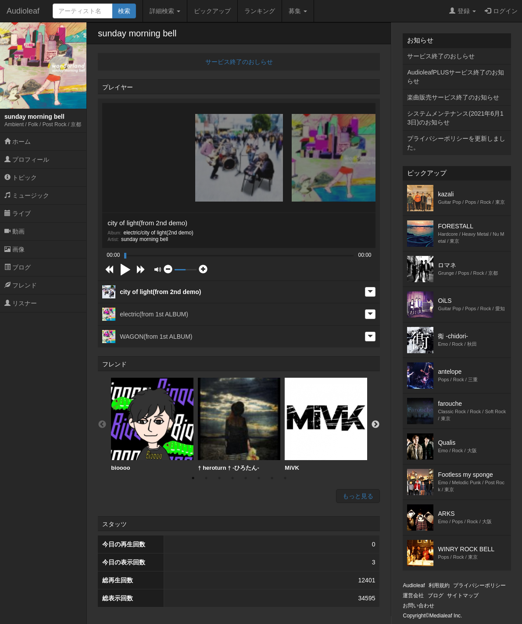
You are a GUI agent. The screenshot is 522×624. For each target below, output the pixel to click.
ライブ (17, 213)
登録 (462, 10)
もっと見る (358, 496)
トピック (20, 177)
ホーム (17, 141)
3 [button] (219, 478)
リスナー (20, 303)
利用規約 (439, 585)
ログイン (501, 10)
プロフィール (26, 159)
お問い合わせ (418, 606)
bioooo (152, 424)
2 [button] (206, 478)
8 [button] (285, 478)
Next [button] (375, 424)
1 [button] (193, 478)
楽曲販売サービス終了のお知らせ (453, 97)
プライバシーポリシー (479, 585)
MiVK (326, 424)
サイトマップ (463, 595)
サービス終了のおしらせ (239, 61)
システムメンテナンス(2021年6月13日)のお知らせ (455, 118)
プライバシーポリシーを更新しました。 (456, 143)
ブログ (17, 267)
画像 (14, 249)
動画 (14, 231)
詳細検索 (165, 10)
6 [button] (258, 478)
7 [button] (272, 478)
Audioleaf (23, 11)
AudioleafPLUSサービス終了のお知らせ (455, 77)
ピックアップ (212, 10)
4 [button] (232, 478)
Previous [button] (102, 424)
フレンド (20, 285)
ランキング (259, 10)
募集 (298, 10)
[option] (152, 425)
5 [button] (245, 478)
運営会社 (413, 595)
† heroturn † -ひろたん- (239, 424)
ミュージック (26, 195)
